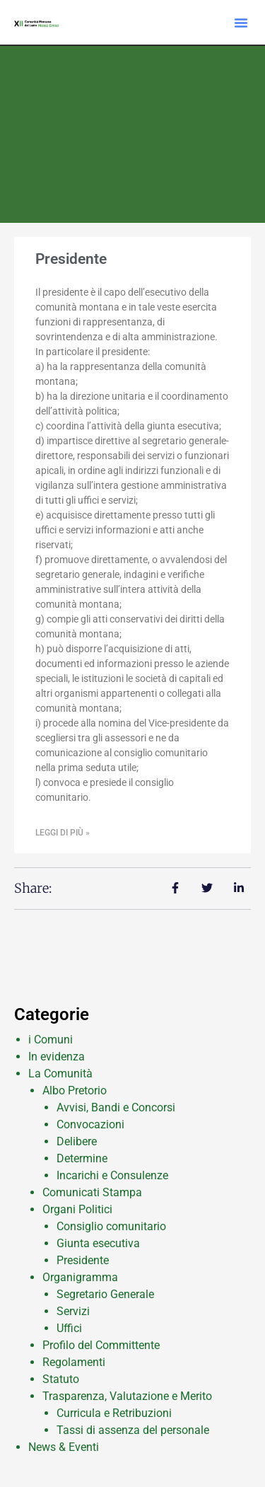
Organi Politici (77, 1209)
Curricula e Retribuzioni (114, 1413)
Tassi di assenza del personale (133, 1430)
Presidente (71, 258)
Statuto (60, 1379)
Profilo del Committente (101, 1345)
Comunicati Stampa (92, 1192)
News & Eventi (63, 1447)
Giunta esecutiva (98, 1243)
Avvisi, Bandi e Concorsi (116, 1107)
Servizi (73, 1311)
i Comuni (50, 1039)
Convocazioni (90, 1124)
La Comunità (60, 1073)
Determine (82, 1158)
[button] (241, 22)
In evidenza (56, 1056)
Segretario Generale (105, 1294)
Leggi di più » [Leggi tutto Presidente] (62, 833)
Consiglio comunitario (111, 1226)
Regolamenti (73, 1362)
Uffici (69, 1328)
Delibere (77, 1141)
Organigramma (80, 1277)
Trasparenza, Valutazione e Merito (127, 1396)
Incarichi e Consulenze (112, 1175)
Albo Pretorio (74, 1090)
